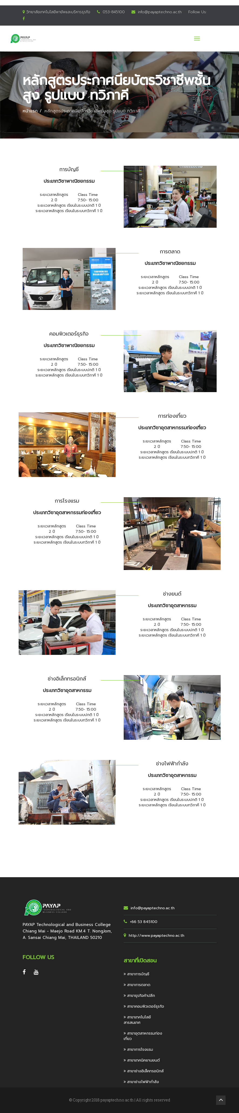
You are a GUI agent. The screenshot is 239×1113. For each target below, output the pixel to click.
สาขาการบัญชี (136, 974)
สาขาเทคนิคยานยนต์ (142, 1060)
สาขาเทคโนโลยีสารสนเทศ (137, 1019)
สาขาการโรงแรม (138, 1049)
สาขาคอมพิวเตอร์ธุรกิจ (144, 1006)
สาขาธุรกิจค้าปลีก (139, 995)
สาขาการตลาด (137, 985)
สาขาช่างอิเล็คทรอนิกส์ (144, 1071)
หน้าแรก (30, 111)
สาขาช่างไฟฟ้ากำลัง (141, 1082)
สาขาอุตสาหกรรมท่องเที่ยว (143, 1036)
